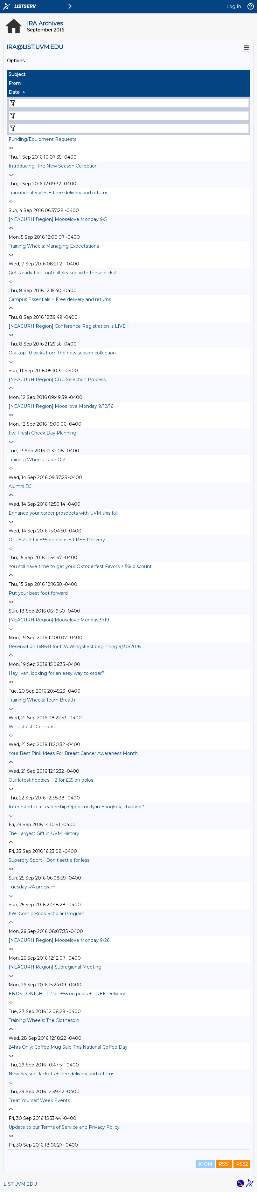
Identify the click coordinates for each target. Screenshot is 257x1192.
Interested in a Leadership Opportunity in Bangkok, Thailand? (77, 807)
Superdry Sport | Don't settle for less (49, 860)
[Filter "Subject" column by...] (129, 103)
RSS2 (242, 1164)
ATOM (205, 1164)
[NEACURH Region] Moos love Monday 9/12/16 (61, 406)
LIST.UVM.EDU (20, 1184)
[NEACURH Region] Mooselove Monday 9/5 (58, 219)
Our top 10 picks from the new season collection (62, 353)
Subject (17, 74)
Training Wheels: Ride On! (37, 459)
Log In (233, 6)
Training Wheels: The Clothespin (44, 1020)
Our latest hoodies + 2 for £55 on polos (51, 780)
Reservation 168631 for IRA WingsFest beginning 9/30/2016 (75, 646)
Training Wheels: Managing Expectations (54, 246)
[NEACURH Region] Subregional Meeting (55, 967)
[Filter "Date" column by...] (129, 128)
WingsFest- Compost (32, 727)
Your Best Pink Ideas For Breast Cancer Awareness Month (73, 753)
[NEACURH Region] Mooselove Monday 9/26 (59, 940)
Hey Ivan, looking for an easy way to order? (56, 673)
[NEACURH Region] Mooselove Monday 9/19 (59, 620)
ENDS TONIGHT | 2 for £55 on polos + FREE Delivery (67, 994)
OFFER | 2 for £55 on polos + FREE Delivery (57, 540)
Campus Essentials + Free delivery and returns (60, 299)
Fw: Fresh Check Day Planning (42, 433)
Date (14, 92)
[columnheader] (128, 74)
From (15, 83)
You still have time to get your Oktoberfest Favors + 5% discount (80, 566)
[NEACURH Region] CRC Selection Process (57, 379)
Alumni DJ (20, 486)
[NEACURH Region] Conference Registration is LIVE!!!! (69, 326)
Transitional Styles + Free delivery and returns (58, 192)
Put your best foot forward (38, 593)
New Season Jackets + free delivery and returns (61, 1074)
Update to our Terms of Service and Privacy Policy (64, 1127)
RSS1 (224, 1164)
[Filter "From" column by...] (129, 115)
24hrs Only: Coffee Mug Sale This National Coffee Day (68, 1047)
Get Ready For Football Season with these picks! (62, 273)
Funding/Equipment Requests (42, 139)
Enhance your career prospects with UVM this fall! (64, 513)
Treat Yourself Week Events (39, 1100)
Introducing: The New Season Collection (53, 166)
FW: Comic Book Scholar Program (47, 913)
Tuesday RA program (32, 887)
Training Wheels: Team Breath (42, 700)
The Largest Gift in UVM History (44, 833)
